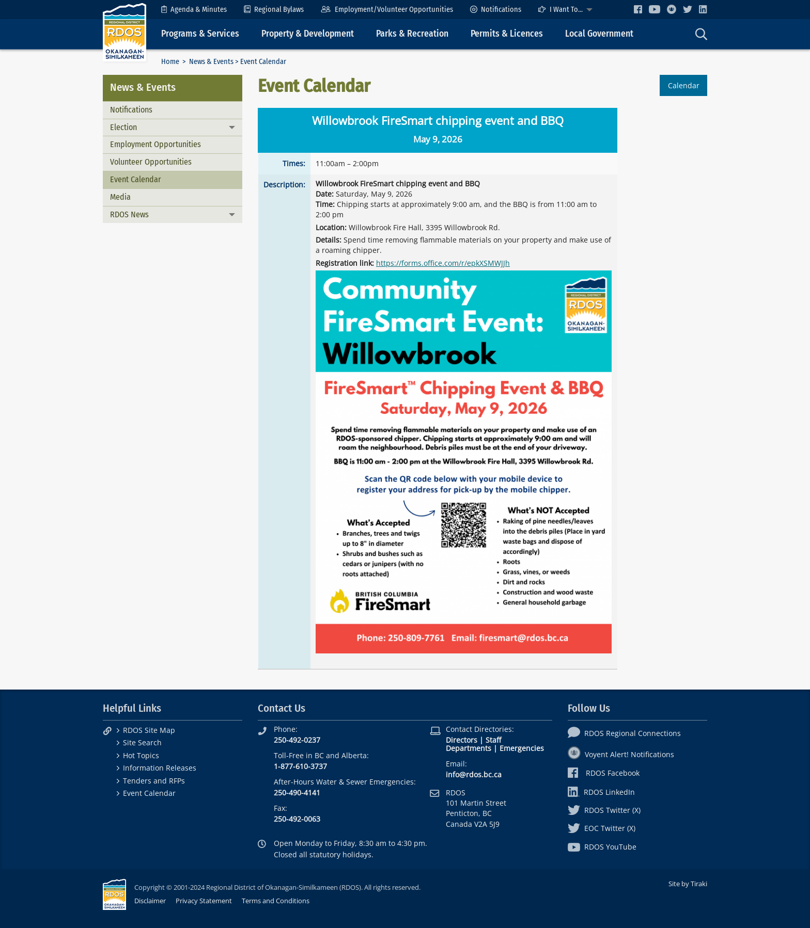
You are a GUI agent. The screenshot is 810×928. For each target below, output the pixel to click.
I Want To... (560, 9)
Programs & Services (200, 33)
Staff (493, 740)
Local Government (599, 33)
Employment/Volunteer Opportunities (387, 9)
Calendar (683, 85)
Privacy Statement (204, 900)
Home (170, 61)
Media (120, 197)
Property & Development (307, 33)
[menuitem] (194, 9)
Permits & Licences (507, 33)
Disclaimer (150, 900)
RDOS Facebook (604, 773)
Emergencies (522, 748)
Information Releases (159, 768)
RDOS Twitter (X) (604, 810)
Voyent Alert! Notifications (621, 754)
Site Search (142, 742)
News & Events (211, 61)
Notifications (495, 9)
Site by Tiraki (687, 883)
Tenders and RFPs (154, 781)
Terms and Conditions (275, 900)
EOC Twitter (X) (601, 828)
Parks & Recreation (412, 33)
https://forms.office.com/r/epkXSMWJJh (443, 263)
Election (123, 127)
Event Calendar (135, 179)
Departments (468, 748)
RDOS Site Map (149, 730)
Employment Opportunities (155, 144)
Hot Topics (141, 755)
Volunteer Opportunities (151, 162)
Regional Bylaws (274, 9)
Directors (461, 740)
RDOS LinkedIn (601, 792)
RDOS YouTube (602, 847)
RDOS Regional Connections (624, 733)
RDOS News (129, 214)
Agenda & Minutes (194, 9)
